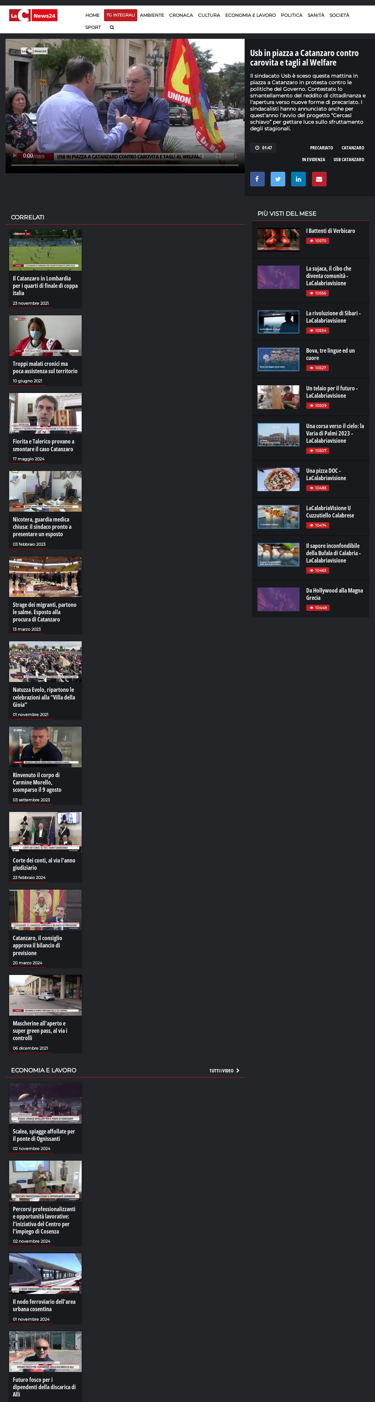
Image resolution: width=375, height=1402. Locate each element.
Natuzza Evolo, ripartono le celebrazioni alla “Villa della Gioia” (44, 696)
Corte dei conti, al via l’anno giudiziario (44, 862)
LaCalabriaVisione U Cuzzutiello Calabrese (330, 511)
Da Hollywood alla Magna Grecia (334, 594)
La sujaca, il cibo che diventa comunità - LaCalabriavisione (328, 275)
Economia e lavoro (250, 15)
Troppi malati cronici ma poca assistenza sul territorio (45, 367)
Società (339, 15)
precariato (321, 147)
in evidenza (313, 159)
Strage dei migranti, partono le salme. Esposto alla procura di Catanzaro (45, 611)
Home (92, 15)
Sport (93, 27)
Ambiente (152, 15)
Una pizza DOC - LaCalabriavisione (326, 474)
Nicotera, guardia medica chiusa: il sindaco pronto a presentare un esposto (42, 526)
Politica (291, 15)
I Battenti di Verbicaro (330, 231)
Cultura (209, 15)
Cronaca (181, 15)
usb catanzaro (349, 159)
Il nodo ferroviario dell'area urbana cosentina (44, 1302)
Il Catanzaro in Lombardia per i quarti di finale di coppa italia (45, 285)
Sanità (316, 15)
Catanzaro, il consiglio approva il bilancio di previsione (37, 943)
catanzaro (353, 147)
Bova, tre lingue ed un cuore (330, 354)
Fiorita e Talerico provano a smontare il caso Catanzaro (43, 444)
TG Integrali (121, 15)
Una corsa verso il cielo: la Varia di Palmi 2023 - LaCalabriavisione (335, 433)
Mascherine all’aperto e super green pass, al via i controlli (40, 1028)
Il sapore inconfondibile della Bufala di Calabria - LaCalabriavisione (333, 553)
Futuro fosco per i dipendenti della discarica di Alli (44, 1384)
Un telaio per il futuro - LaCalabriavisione (332, 392)
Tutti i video (224, 1068)
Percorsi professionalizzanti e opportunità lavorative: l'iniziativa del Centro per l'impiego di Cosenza (44, 1218)
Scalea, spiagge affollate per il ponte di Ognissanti (44, 1132)
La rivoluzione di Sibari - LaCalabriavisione (333, 316)
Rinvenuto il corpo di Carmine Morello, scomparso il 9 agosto (37, 781)
